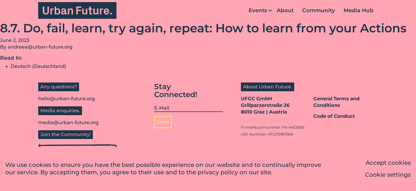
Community (318, 10)
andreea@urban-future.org (40, 47)
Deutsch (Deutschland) (38, 66)
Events (258, 10)
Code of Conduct (334, 116)
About (285, 10)
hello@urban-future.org (66, 99)
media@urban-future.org (68, 122)
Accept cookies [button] (388, 163)
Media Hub (359, 10)
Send (163, 122)
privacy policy (218, 172)
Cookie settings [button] (388, 175)
